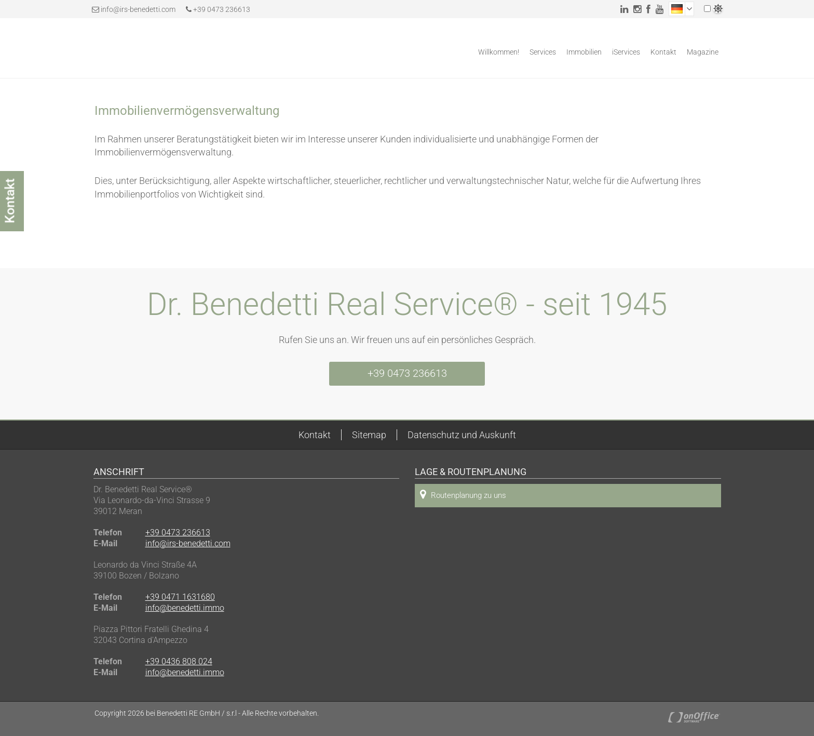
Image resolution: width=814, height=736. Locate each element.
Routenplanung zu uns (463, 494)
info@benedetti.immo (184, 608)
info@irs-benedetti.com (138, 9)
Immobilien (584, 52)
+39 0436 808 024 (178, 661)
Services (543, 52)
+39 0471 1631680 (180, 597)
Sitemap (369, 434)
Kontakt (663, 52)
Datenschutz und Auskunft (462, 434)
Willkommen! (498, 52)
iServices (626, 52)
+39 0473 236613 (218, 9)
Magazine (702, 52)
